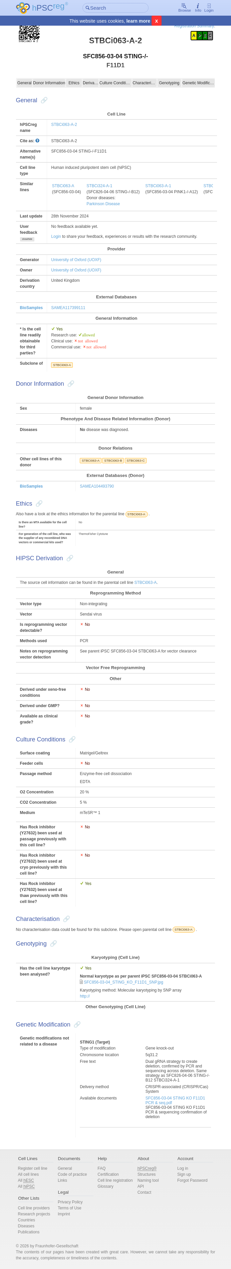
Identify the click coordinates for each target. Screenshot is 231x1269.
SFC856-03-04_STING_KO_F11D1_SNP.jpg (125, 982)
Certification (108, 1174)
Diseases (29, 1226)
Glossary (106, 1192)
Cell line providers (37, 1208)
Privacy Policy (72, 1202)
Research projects (37, 1214)
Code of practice (74, 1174)
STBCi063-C (137, 460)
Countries (29, 1220)
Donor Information (51, 83)
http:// (86, 996)
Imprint (66, 1214)
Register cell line (36, 1168)
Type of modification (99, 1048)
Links (64, 1180)
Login (205, 8)
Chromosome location (100, 1055)
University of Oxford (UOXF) (79, 259)
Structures (146, 1174)
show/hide (30, 239)
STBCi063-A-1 (161, 186)
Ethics (75, 83)
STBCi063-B (114, 460)
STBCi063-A (66, 186)
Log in (180, 1168)
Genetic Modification (195, 83)
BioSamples (34, 307)
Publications (32, 1232)
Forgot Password (190, 1180)
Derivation (91, 83)
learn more (138, 21)
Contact (144, 1192)
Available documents (99, 1098)
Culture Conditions (115, 83)
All (29, 1180)
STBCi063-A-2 (67, 124)
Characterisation (143, 83)
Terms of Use (71, 1208)
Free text (89, 1061)
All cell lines (31, 1174)
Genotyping (167, 83)
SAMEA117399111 (71, 307)
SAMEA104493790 (98, 486)
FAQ (102, 1168)
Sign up (182, 1174)
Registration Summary (191, 26)
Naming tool (147, 1180)
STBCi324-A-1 (103, 186)
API (140, 1186)
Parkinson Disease (106, 204)
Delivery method (95, 1086)
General (27, 83)
